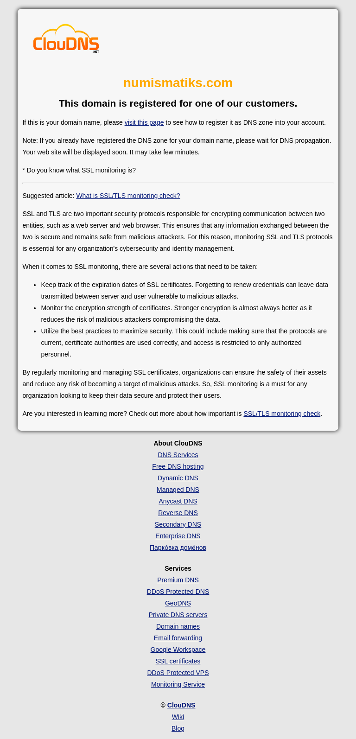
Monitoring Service (178, 684)
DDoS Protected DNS (178, 591)
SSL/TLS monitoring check (281, 413)
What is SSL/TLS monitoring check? (128, 195)
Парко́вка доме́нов (178, 547)
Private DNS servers (178, 614)
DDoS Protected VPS (178, 672)
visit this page (144, 122)
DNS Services (178, 455)
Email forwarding (178, 638)
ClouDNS (181, 705)
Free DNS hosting (177, 466)
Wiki (178, 716)
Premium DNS (177, 580)
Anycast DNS (178, 501)
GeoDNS (178, 603)
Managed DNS (178, 489)
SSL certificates (178, 661)
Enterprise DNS (177, 536)
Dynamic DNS (178, 478)
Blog (178, 728)
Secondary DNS (178, 524)
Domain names (178, 626)
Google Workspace (178, 649)
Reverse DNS (178, 512)
